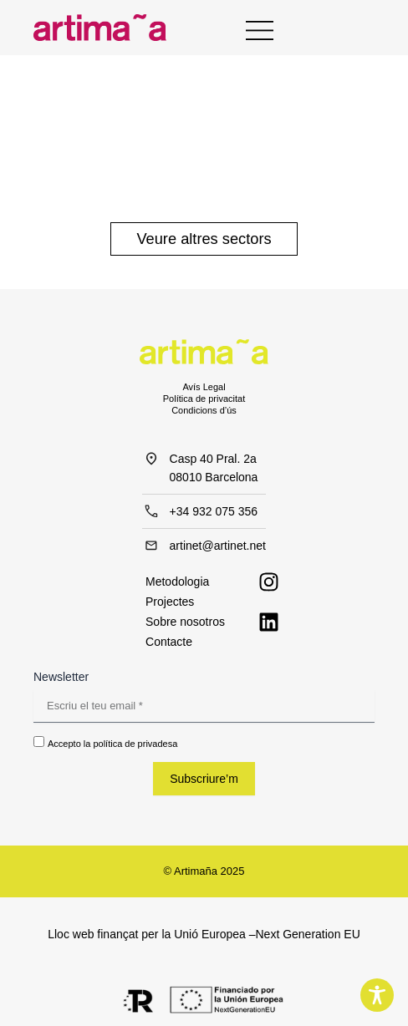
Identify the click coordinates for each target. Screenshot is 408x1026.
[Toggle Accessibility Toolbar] (377, 995)
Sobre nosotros (185, 621)
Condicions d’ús (204, 410)
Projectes (169, 601)
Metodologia (177, 581)
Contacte (168, 641)
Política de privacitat (204, 399)
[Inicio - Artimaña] (99, 27)
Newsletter (61, 676)
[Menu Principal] (259, 29)
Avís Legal (203, 387)
